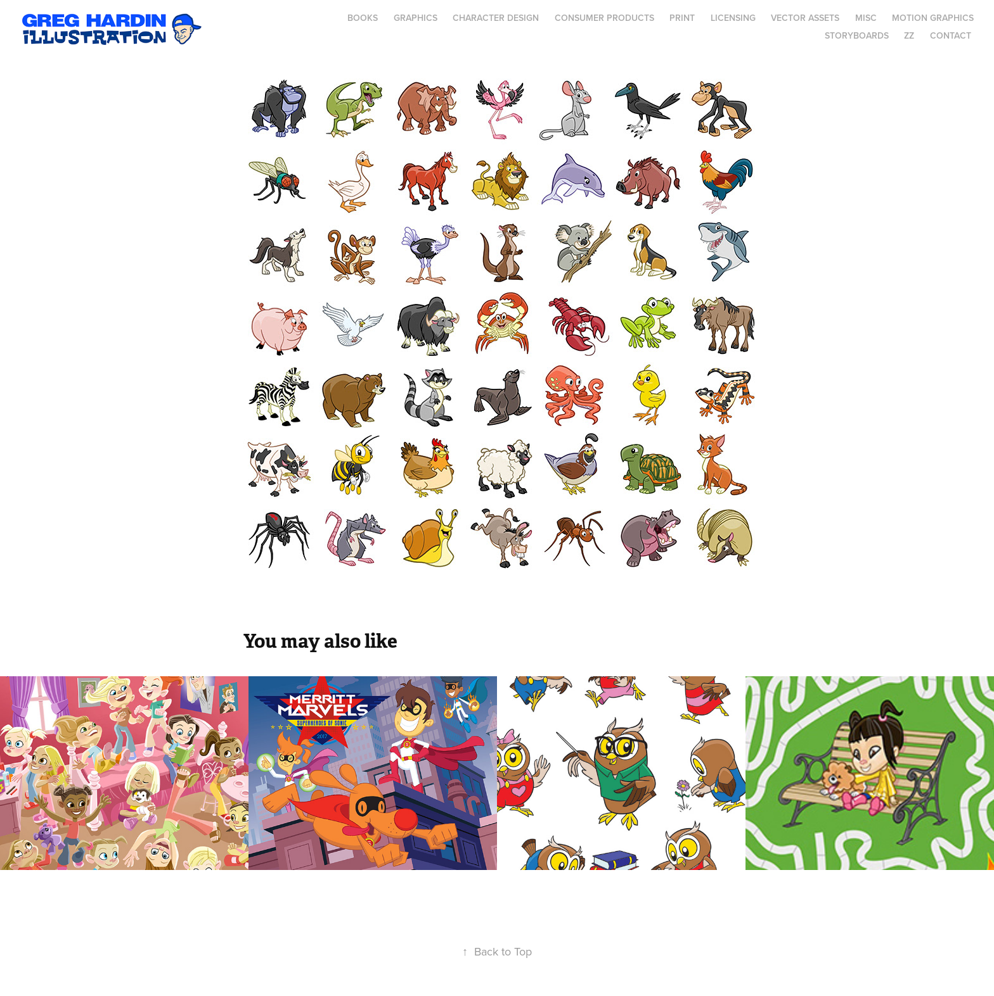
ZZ (909, 35)
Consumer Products (604, 17)
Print (682, 17)
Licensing (733, 17)
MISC (866, 17)
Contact (950, 35)
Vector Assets (805, 17)
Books (362, 17)
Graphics (415, 17)
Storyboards (857, 35)
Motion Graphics (933, 17)
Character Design (496, 17)
